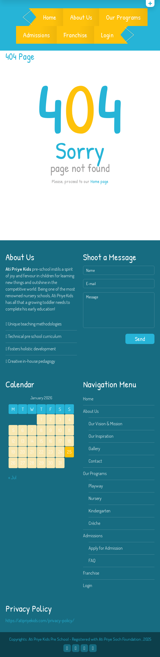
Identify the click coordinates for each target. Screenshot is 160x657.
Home (49, 17)
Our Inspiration (101, 436)
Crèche (94, 523)
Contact (95, 461)
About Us (81, 17)
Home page (99, 181)
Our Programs (123, 17)
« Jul (12, 477)
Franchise (75, 35)
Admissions (36, 35)
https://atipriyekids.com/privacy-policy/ (40, 620)
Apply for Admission (106, 548)
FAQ (92, 560)
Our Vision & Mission (105, 423)
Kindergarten (99, 510)
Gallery (94, 448)
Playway (96, 486)
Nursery (95, 498)
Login (107, 35)
